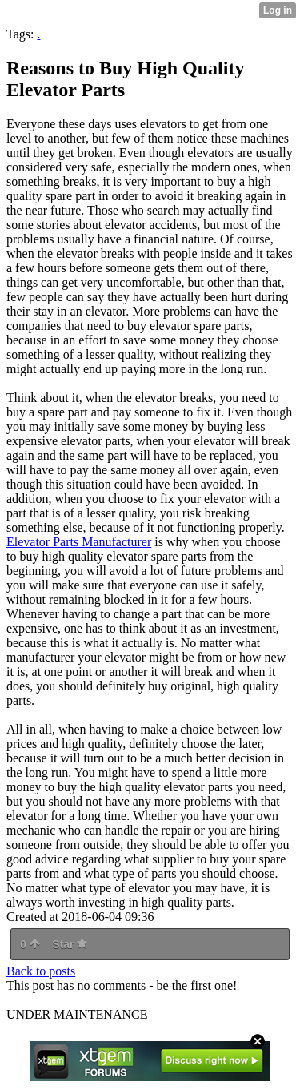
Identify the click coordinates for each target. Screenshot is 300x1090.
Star (69, 944)
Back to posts (40, 971)
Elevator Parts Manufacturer (78, 542)
